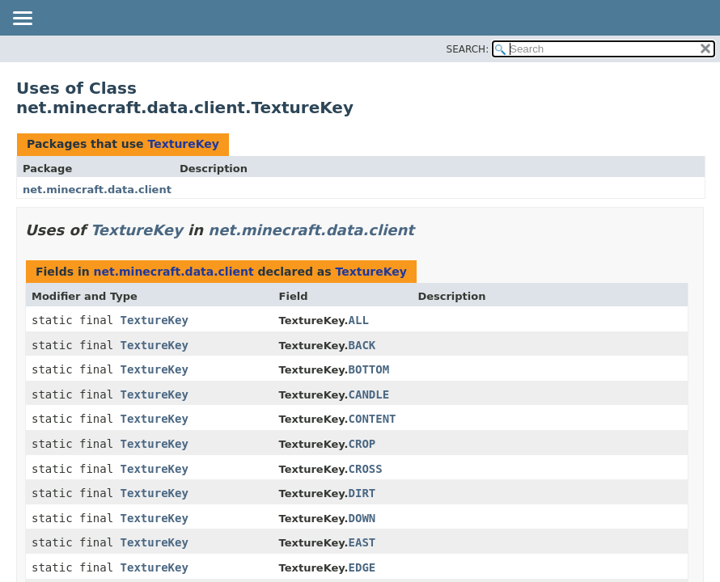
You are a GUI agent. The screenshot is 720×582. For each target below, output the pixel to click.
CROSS (366, 468)
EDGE (362, 567)
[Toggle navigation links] (22, 19)
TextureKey (183, 143)
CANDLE (369, 394)
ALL (359, 320)
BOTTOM (369, 369)
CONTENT (372, 418)
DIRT (362, 493)
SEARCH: (468, 49)
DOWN (362, 518)
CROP (362, 443)
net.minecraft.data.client (97, 189)
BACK (362, 345)
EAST (362, 542)
